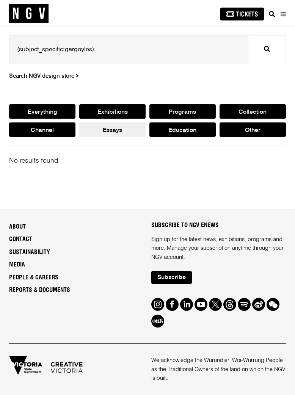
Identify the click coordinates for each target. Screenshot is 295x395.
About (17, 227)
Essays (112, 130)
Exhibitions (112, 112)
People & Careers (33, 277)
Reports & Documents (39, 290)
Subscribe (171, 277)
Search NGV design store (43, 76)
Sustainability (29, 252)
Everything (42, 112)
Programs (182, 112)
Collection (253, 112)
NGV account (167, 257)
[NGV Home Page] (29, 13)
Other (252, 130)
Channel (42, 130)
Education (182, 130)
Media (17, 265)
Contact (20, 239)
